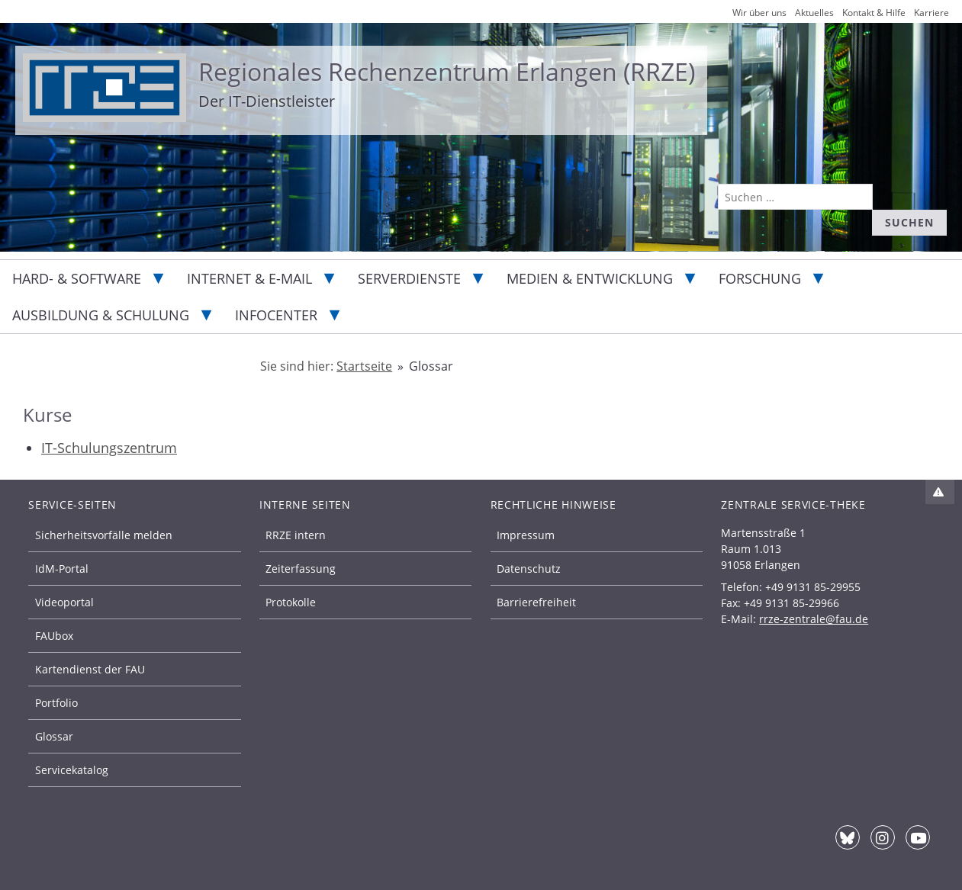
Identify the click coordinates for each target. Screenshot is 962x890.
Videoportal (64, 602)
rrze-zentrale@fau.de (813, 619)
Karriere (931, 12)
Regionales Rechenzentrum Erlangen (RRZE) (446, 71)
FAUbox (54, 635)
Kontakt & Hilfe (874, 12)
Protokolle (290, 602)
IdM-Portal (61, 568)
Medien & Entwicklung (590, 278)
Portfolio (56, 703)
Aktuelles (814, 12)
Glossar (54, 736)
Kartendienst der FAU (90, 669)
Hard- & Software (76, 278)
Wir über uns (759, 12)
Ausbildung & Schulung (100, 315)
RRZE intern (295, 535)
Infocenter (276, 315)
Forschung (760, 278)
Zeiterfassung (300, 568)
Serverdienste (409, 278)
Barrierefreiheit (536, 602)
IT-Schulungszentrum (109, 448)
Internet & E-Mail (249, 278)
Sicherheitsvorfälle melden (103, 535)
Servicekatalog (71, 770)
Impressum (526, 535)
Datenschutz (529, 568)
